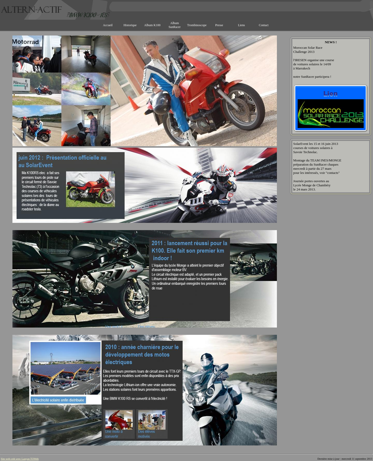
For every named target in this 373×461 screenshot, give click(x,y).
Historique (130, 25)
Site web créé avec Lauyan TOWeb (20, 458)
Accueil (107, 25)
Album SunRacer (175, 25)
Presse (219, 25)
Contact (263, 25)
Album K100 (152, 25)
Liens (241, 25)
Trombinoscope (197, 25)
